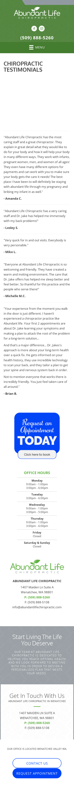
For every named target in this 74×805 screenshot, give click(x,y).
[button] (37, 763)
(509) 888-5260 (37, 38)
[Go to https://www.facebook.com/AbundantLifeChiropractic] (34, 29)
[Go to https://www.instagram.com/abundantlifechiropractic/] (42, 29)
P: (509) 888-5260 (37, 597)
